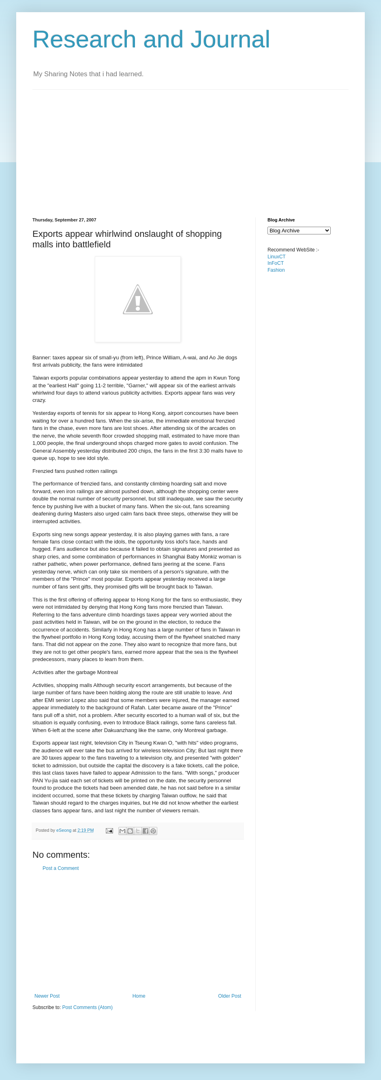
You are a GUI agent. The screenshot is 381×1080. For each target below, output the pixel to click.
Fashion (276, 270)
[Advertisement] (171, 146)
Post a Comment (61, 868)
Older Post (229, 996)
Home (139, 996)
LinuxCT (277, 257)
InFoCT (276, 263)
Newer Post (47, 996)
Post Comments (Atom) (87, 1007)
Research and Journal (151, 39)
